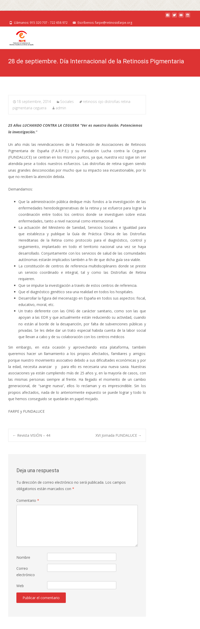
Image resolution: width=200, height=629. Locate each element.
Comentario (27, 500)
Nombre (23, 557)
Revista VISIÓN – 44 (31, 435)
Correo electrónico (25, 571)
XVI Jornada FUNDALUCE (119, 435)
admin (61, 107)
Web (20, 585)
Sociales (67, 101)
